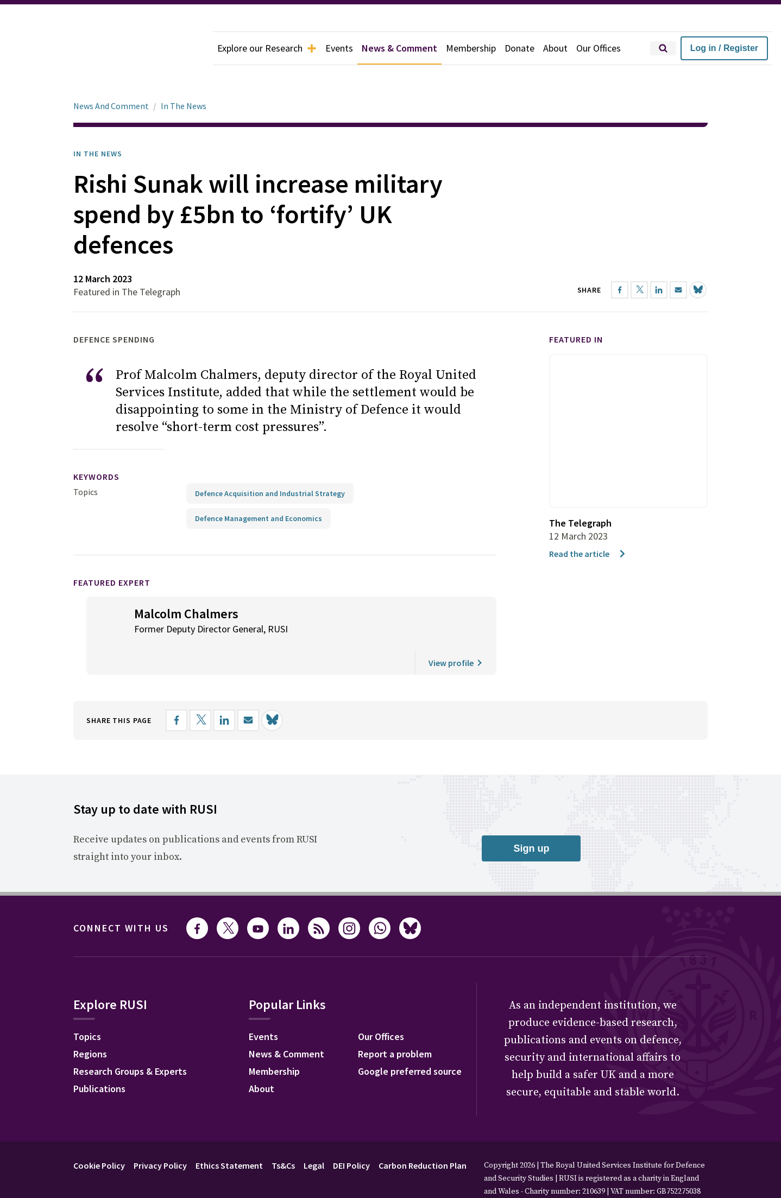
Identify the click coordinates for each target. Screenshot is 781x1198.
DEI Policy (351, 1135)
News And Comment (111, 75)
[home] (106, 48)
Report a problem (395, 1023)
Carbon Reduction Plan (423, 1135)
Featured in (576, 308)
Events (339, 48)
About (555, 48)
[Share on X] (200, 690)
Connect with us (121, 897)
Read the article (588, 523)
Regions (90, 1023)
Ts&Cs (283, 1135)
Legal (314, 1135)
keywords (96, 446)
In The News (183, 75)
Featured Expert (111, 552)
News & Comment (399, 48)
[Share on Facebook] (176, 690)
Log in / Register (724, 48)
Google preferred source (410, 1041)
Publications (99, 1058)
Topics (85, 461)
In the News (97, 123)
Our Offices (598, 48)
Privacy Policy (160, 1135)
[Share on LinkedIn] (224, 690)
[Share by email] (248, 690)
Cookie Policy (99, 1135)
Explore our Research (267, 48)
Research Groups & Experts (130, 1041)
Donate (519, 48)
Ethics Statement (229, 1135)
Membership (471, 48)
